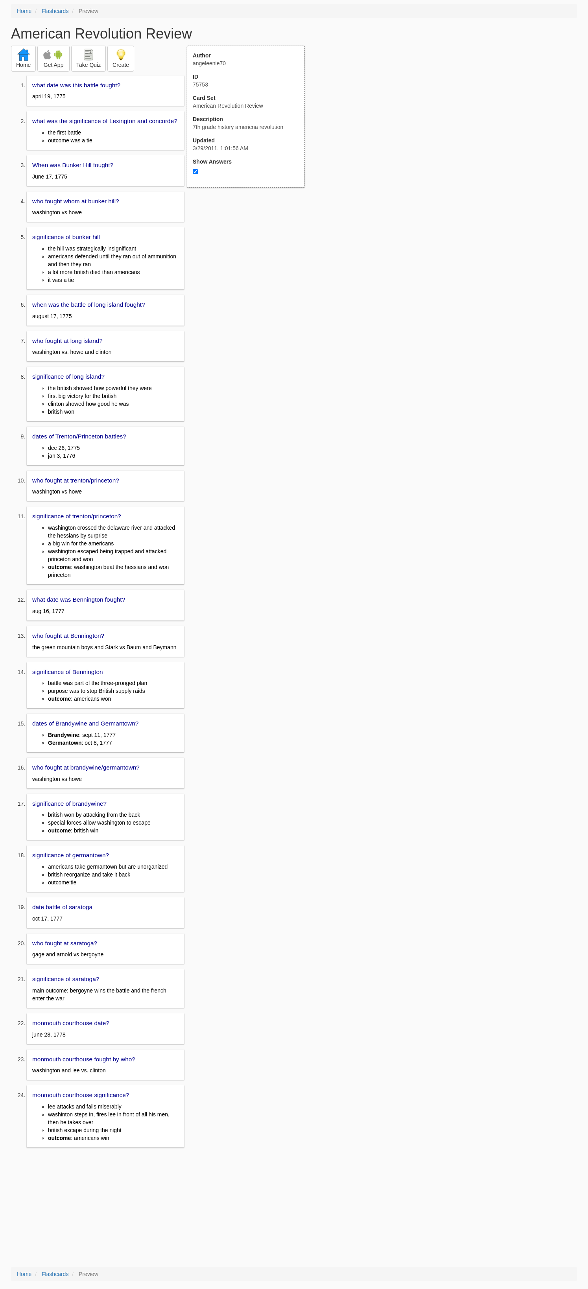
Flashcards (55, 11)
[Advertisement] (250, 265)
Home (24, 11)
